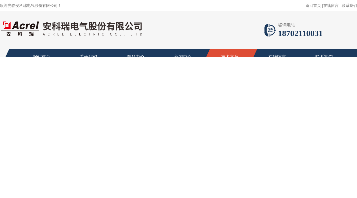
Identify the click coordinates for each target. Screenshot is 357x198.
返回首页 (313, 5)
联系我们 (349, 5)
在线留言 (331, 5)
